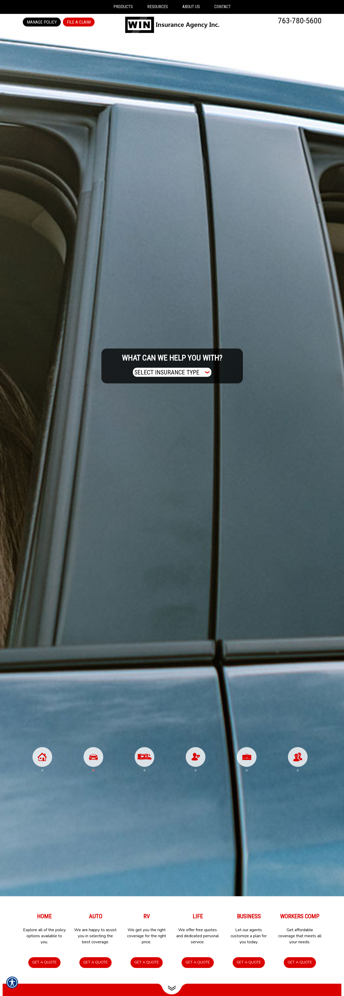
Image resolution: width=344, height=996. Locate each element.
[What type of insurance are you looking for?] (172, 372)
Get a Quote (44, 962)
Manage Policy (42, 22)
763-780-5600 (299, 20)
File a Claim (79, 22)
